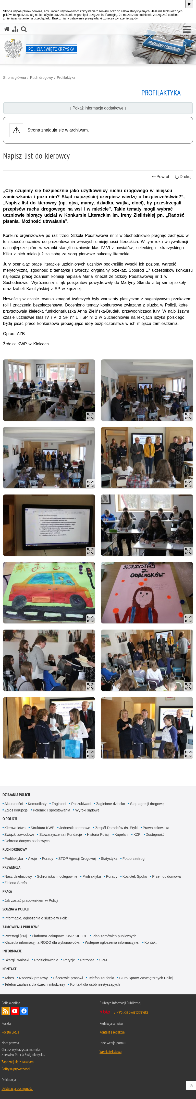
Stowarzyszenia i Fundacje (60, 834)
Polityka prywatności (16, 1068)
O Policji (10, 818)
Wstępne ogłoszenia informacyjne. (112, 942)
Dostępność (155, 834)
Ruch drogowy (41, 77)
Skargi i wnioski (17, 960)
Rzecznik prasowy (33, 978)
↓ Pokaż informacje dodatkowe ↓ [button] (98, 108)
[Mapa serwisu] (15, 29)
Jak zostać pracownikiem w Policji (31, 900)
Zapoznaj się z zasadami (18, 1061)
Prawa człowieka (156, 828)
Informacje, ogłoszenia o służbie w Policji (37, 918)
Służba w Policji (16, 909)
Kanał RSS (6, 1011)
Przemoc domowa (166, 876)
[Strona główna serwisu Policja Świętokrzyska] (7, 29)
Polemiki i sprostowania (51, 810)
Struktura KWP (42, 828)
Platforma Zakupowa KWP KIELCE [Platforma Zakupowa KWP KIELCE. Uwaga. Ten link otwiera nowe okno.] (60, 936)
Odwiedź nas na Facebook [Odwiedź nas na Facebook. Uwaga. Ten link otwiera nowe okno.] (24, 1011)
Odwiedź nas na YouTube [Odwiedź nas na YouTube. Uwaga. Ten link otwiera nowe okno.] (15, 1011)
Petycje (69, 960)
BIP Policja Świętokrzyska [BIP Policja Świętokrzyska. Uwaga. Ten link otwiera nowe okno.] (131, 1012)
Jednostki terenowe (74, 828)
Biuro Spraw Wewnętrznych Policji (146, 978)
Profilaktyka (66, 77)
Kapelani (122, 834)
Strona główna (14, 77)
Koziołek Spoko (134, 876)
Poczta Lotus (10, 1032)
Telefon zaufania (101, 978)
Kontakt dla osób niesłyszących (95, 984)
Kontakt (150, 942)
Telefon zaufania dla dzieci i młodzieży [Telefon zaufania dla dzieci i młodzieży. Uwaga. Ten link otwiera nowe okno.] (35, 984)
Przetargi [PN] (16, 936)
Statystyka (109, 858)
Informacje (12, 951)
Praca (7, 891)
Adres (9, 978)
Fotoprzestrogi (133, 858)
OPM (103, 960)
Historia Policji (98, 834)
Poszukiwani (81, 804)
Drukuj (183, 176)
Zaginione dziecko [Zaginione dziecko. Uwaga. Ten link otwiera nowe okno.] (110, 804)
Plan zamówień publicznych (114, 936)
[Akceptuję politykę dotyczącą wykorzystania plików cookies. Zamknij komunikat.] (189, 4)
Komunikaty (37, 804)
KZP (136, 834)
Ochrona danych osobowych (27, 841)
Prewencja (11, 867)
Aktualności (14, 804)
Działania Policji (16, 794)
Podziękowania (46, 960)
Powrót (160, 176)
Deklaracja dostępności (17, 1088)
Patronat (87, 960)
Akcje (32, 858)
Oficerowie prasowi (68, 978)
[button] (187, 29)
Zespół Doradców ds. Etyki (116, 828)
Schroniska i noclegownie (57, 876)
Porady (47, 858)
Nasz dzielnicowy (18, 876)
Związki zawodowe (19, 834)
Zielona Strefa (16, 883)
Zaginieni (59, 804)
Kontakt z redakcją (112, 1032)
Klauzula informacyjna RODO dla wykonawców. (42, 942)
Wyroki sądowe (87, 810)
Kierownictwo (15, 828)
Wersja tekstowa (110, 1051)
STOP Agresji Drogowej (77, 858)
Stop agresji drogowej (147, 804)
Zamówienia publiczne (21, 927)
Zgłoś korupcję (16, 810)
